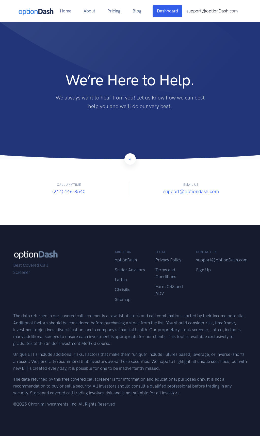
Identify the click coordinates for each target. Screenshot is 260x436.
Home (65, 10)
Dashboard (167, 10)
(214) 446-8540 (68, 191)
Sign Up (203, 269)
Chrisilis (122, 289)
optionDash (126, 259)
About (89, 10)
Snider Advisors (130, 269)
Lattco (121, 279)
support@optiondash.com (191, 191)
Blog (137, 10)
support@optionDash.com (212, 10)
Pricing (113, 10)
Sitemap (123, 299)
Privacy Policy (168, 259)
